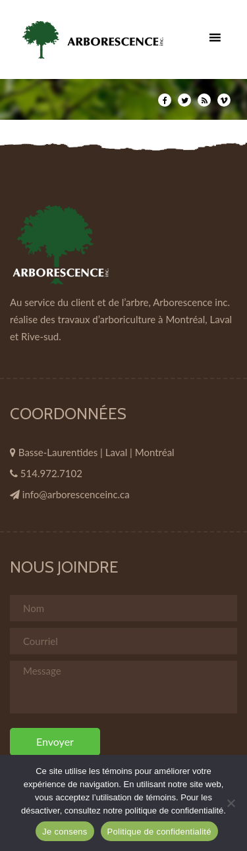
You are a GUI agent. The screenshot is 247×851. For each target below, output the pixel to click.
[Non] (230, 803)
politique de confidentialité (174, 810)
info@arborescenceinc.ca (76, 494)
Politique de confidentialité (159, 832)
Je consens (64, 832)
